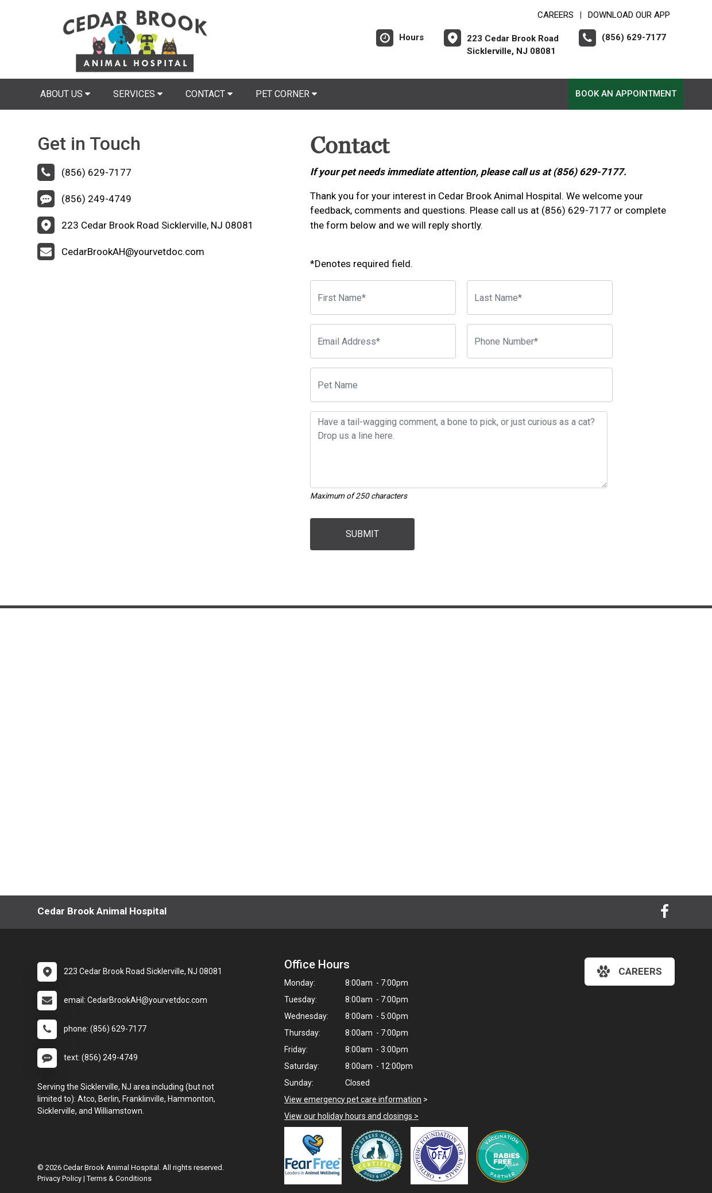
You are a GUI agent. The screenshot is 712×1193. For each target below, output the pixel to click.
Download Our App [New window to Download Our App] (629, 15)
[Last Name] (540, 297)
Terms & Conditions (119, 1178)
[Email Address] (383, 341)
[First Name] (383, 297)
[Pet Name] (461, 385)
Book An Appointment (625, 93)
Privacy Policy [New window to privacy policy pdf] (59, 1178)
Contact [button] (209, 93)
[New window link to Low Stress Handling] (379, 1155)
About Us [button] (65, 93)
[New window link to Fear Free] (315, 1155)
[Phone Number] (540, 341)
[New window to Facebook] (665, 913)
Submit (362, 533)
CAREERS (555, 15)
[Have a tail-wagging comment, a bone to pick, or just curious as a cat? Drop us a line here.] (458, 449)
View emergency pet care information (352, 1099)
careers (629, 971)
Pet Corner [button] (286, 93)
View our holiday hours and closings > (351, 1116)
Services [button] (137, 93)
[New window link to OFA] (442, 1155)
